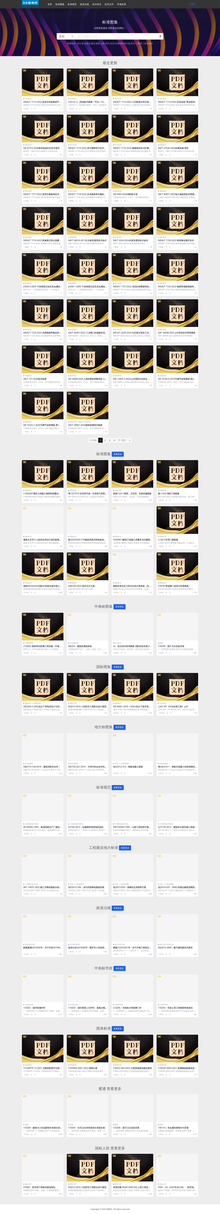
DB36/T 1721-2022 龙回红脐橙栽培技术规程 (132, 287)
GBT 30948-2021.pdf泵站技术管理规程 (176, 332)
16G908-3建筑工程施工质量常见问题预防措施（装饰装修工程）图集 (131, 541)
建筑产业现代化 (85, 422)
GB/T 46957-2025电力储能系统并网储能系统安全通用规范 (177, 195)
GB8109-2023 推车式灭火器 (81, 586)
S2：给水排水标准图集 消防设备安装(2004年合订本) (132, 647)
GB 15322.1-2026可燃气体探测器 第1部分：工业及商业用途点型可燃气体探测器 (42, 426)
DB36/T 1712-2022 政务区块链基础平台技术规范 (42, 103)
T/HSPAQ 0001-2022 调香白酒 (82, 1068)
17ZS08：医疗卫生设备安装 (171, 646)
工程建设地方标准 (31, 884)
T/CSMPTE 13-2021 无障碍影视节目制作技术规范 (42, 1069)
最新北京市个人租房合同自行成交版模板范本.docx (42, 541)
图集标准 (28, 490)
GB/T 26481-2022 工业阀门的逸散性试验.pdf (86, 334)
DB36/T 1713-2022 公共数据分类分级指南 (132, 103)
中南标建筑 (74, 643)
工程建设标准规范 (31, 824)
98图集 (109, 1209)
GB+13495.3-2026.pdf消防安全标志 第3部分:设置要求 (132, 380)
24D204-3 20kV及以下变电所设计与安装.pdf (41, 707)
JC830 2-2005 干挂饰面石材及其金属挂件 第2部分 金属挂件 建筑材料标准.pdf (41, 287)
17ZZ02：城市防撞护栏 (34, 1007)
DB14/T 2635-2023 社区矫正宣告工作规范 (132, 334)
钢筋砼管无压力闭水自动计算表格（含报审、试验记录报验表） (132, 587)
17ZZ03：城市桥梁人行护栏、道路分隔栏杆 (86, 1009)
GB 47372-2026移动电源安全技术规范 (41, 148)
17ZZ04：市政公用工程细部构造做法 (175, 1007)
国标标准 (28, 145)
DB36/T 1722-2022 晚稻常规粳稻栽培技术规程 (177, 287)
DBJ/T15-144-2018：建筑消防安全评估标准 (41, 768)
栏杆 (107, 43)
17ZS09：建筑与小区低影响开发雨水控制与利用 (41, 1129)
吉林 (116, 763)
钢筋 (98, 43)
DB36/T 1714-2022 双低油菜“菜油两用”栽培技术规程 (177, 103)
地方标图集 (29, 763)
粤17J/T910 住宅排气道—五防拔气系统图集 (86, 494)
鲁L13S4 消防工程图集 (168, 493)
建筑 (93, 43)
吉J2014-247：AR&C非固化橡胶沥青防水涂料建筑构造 (176, 888)
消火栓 (127, 43)
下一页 (122, 440)
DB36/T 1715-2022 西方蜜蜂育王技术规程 (87, 149)
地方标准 (28, 99)
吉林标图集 (124, 763)
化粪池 (87, 43)
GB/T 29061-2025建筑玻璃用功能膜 (85, 425)
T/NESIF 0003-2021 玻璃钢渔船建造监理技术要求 (177, 1069)
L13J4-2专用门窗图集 (168, 539)
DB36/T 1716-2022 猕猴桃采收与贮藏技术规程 (132, 149)
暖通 (161, 643)
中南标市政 (29, 1004)
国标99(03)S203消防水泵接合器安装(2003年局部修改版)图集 (42, 587)
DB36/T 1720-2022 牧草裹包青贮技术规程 (177, 241)
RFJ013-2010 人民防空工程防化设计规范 (87, 706)
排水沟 (113, 43)
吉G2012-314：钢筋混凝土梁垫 (128, 766)
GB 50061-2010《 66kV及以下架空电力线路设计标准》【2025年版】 (132, 707)
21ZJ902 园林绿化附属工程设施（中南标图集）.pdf (42, 647)
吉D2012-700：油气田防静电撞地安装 (86, 887)
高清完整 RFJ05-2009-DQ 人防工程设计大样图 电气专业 (131, 1188)
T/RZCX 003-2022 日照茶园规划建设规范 (132, 1068)
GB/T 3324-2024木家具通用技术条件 (130, 240)
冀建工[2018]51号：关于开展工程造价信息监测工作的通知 (132, 948)
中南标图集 (29, 643)
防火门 (134, 43)
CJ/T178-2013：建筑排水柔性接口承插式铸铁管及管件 (177, 828)
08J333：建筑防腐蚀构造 (80, 646)
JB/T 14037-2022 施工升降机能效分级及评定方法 (42, 888)
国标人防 (73, 703)
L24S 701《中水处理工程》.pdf (173, 706)
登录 (192, 4)
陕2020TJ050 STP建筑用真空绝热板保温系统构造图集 (87, 541)
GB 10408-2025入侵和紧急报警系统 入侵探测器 (86, 380)
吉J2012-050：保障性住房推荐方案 (129, 887)
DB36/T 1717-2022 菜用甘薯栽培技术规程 (42, 195)
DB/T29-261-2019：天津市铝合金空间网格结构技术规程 (87, 768)
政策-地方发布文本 (167, 944)
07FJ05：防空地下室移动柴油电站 (39, 1187)
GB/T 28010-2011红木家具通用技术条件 (87, 240)
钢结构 (120, 43)
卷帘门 (141, 43)
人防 (102, 43)
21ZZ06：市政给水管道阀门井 (127, 1007)
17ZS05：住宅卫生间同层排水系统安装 (86, 1127)
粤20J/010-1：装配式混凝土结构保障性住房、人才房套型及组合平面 (176, 768)
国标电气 (28, 703)
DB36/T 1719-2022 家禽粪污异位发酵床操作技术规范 (42, 241)
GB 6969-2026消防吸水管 (125, 194)
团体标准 (28, 1065)
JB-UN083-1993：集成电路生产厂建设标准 (42, 828)
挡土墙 (80, 43)
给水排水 (149, 43)
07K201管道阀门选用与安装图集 (173, 586)
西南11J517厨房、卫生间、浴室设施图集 (132, 493)
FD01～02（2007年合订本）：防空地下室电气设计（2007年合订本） (177, 1188)
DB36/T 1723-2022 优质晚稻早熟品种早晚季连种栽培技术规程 (42, 334)
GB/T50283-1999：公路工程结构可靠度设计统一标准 (132, 828)
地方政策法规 (30, 944)
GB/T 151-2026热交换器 (34, 378)
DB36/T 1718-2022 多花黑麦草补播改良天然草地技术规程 (87, 195)
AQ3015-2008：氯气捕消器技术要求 (175, 947)
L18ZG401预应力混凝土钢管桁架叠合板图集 (42, 494)
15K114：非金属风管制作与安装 (173, 1127)
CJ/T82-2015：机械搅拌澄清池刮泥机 (85, 827)
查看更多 (118, 454)
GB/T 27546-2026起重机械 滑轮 (173, 148)
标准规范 (73, 99)
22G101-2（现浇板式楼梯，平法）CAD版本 (86, 103)
